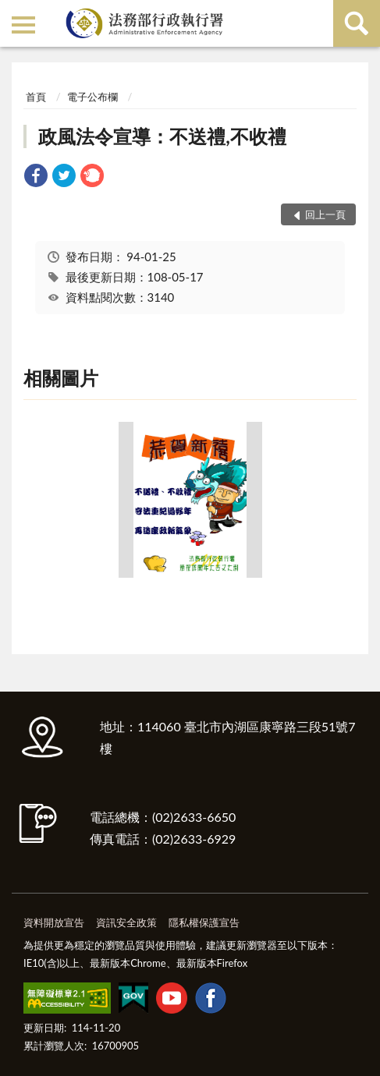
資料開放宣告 (53, 922)
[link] (36, 177)
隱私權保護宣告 (204, 922)
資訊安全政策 (126, 922)
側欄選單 (23, 25)
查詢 (356, 23)
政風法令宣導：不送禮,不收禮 (162, 136)
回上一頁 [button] (325, 214)
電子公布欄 (92, 96)
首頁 (36, 96)
